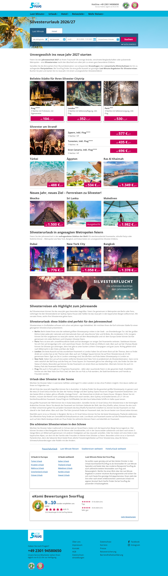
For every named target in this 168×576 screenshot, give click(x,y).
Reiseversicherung (108, 551)
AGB (74, 551)
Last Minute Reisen (69, 448)
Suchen (128, 39)
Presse (103, 548)
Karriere (103, 545)
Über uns (76, 541)
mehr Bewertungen (128, 517)
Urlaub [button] (53, 13)
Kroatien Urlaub (37, 465)
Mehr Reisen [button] (96, 13)
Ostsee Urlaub (36, 475)
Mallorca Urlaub (37, 468)
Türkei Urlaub (36, 461)
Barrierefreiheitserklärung (109, 555)
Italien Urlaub (63, 461)
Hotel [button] (65, 13)
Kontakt (75, 548)
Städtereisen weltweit (92, 448)
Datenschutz (105, 541)
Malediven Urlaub (65, 468)
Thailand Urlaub (64, 465)
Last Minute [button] (37, 13)
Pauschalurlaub (49, 448)
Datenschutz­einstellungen (78, 556)
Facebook (133, 541)
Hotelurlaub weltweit (116, 448)
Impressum (77, 545)
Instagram (134, 545)
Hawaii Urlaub (64, 475)
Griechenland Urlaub (39, 471)
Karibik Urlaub (64, 471)
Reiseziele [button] (78, 13)
